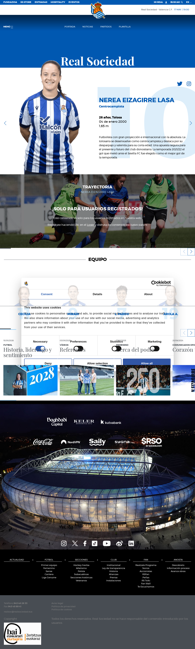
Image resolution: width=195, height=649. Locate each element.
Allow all (147, 363)
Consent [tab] (46, 294)
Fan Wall (146, 584)
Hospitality (58, 2)
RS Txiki (146, 581)
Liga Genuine (49, 578)
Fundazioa (10, 2)
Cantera (49, 574)
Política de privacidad (63, 607)
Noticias (87, 27)
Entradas (41, 2)
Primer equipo (49, 565)
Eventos (74, 2)
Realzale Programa (145, 565)
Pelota (81, 571)
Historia (113, 571)
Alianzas (113, 574)
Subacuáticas (81, 574)
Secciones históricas (81, 578)
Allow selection (97, 363)
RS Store (25, 2)
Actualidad (17, 560)
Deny (48, 363)
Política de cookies (61, 610)
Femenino (49, 568)
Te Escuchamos (146, 587)
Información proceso (178, 568)
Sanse (49, 571)
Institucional (114, 565)
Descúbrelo (178, 565)
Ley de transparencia (113, 568)
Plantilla (125, 27)
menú (8, 27)
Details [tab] (97, 294)
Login (90, 225)
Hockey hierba (81, 565)
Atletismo (81, 568)
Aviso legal (57, 603)
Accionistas (146, 571)
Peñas (146, 578)
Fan (146, 560)
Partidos (106, 27)
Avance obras (178, 571)
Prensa (113, 578)
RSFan (145, 574)
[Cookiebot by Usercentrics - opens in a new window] (156, 283)
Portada (69, 27)
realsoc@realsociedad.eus (18, 612)
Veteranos (81, 581)
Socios (145, 568)
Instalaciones (113, 581)
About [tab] (148, 294)
